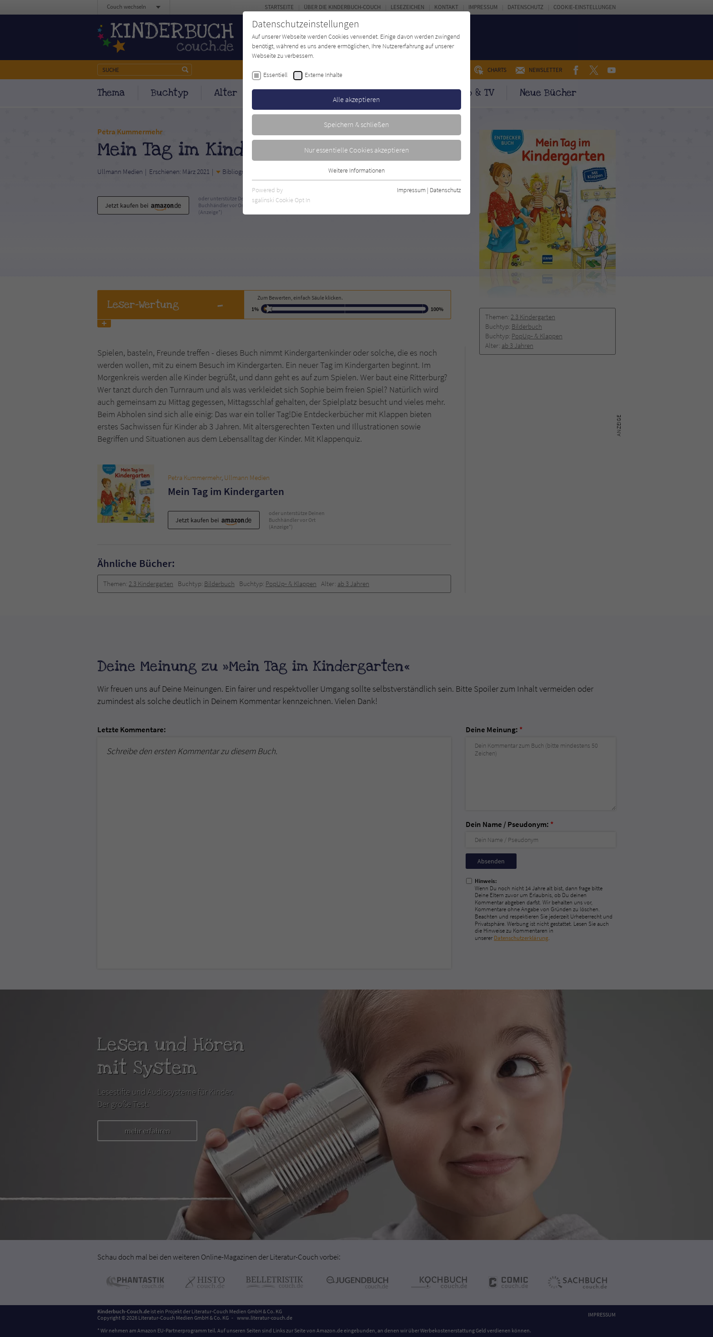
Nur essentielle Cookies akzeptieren (356, 149)
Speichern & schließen (356, 124)
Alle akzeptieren (356, 99)
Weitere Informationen (356, 170)
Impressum (411, 190)
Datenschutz (445, 190)
